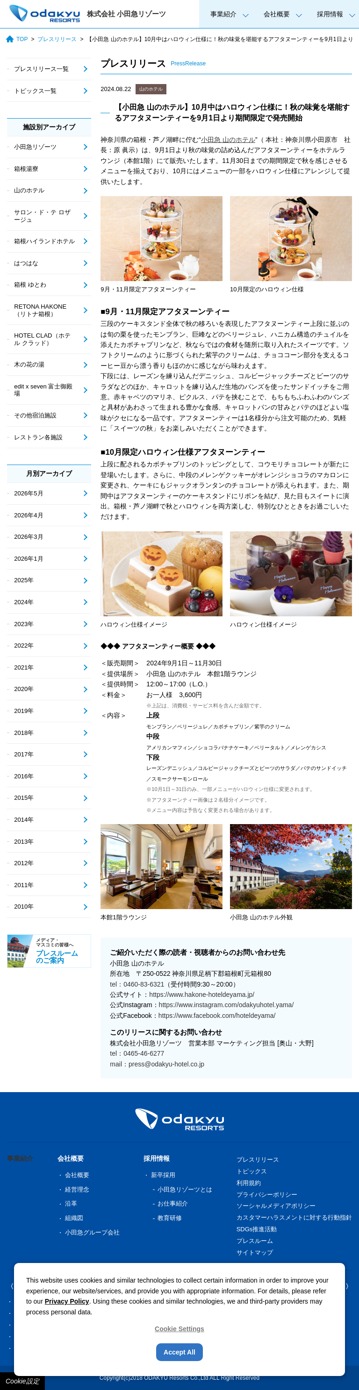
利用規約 (249, 1182)
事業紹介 (223, 14)
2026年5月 (28, 493)
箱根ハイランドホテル (44, 241)
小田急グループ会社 (92, 1232)
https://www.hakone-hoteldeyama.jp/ (201, 994)
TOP (17, 39)
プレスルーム (255, 1240)
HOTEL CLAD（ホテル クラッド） (42, 339)
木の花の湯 (29, 364)
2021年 (24, 667)
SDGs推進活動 (257, 1229)
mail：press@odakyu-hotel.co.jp (157, 1064)
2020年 (24, 688)
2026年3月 (28, 536)
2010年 (24, 906)
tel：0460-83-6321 (137, 984)
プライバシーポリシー (267, 1194)
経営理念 (77, 1189)
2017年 (24, 754)
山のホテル (151, 89)
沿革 (71, 1203)
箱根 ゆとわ (30, 284)
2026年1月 (28, 558)
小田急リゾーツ (35, 146)
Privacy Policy (67, 1301)
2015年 (24, 797)
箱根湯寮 (26, 168)
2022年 (24, 645)
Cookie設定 (22, 1381)
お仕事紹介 (173, 1203)
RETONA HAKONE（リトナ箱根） (40, 310)
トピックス (252, 1171)
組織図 (74, 1217)
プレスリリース (57, 39)
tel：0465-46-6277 (137, 1053)
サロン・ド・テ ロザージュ (42, 216)
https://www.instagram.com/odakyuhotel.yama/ (226, 1005)
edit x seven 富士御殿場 (43, 390)
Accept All (179, 1352)
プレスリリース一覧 (41, 68)
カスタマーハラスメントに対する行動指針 (294, 1217)
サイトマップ (255, 1252)
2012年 (24, 863)
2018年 (24, 732)
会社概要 (277, 14)
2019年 (24, 710)
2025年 (24, 580)
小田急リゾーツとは (185, 1189)
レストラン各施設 (38, 437)
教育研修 (170, 1217)
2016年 (24, 776)
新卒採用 (163, 1174)
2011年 (24, 885)
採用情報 (330, 14)
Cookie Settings (179, 1329)
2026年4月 (28, 515)
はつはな (26, 263)
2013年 (24, 841)
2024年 (24, 602)
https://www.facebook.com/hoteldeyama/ (217, 1015)
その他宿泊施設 (35, 415)
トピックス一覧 (35, 90)
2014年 (24, 819)
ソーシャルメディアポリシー (276, 1205)
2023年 (24, 624)
